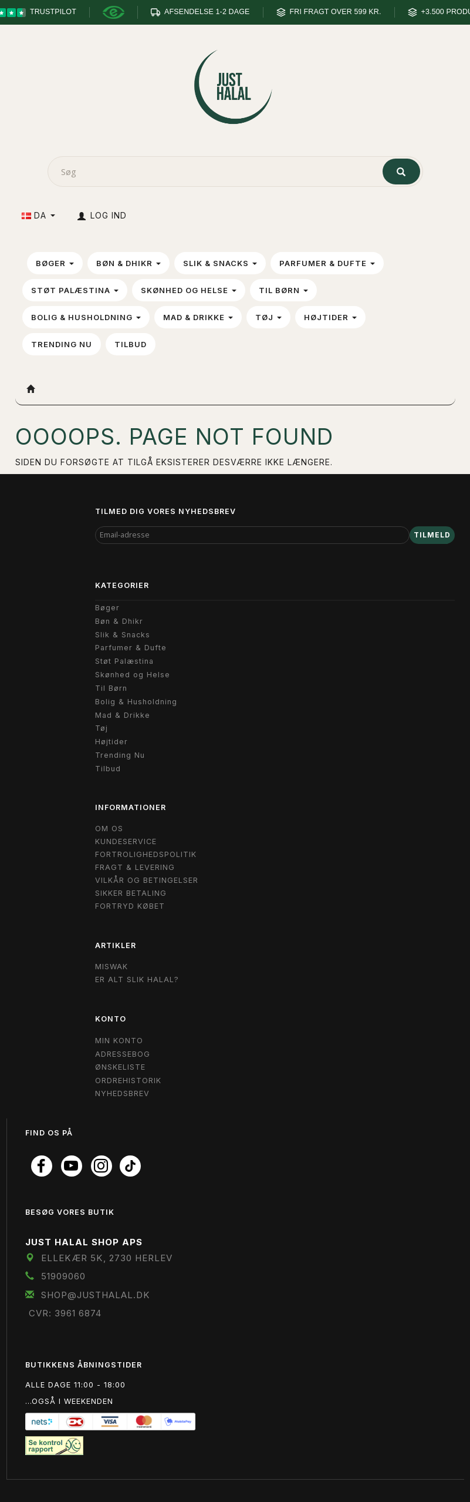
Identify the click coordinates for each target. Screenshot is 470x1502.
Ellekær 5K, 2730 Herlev (107, 1258)
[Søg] (401, 171)
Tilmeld (432, 534)
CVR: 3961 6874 (65, 1313)
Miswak (111, 966)
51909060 (63, 1276)
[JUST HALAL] (235, 84)
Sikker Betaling (131, 893)
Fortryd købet (130, 906)
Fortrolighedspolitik (146, 854)
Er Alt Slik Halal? (137, 979)
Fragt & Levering (135, 867)
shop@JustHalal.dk (95, 1295)
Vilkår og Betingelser (146, 880)
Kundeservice (126, 841)
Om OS (109, 828)
